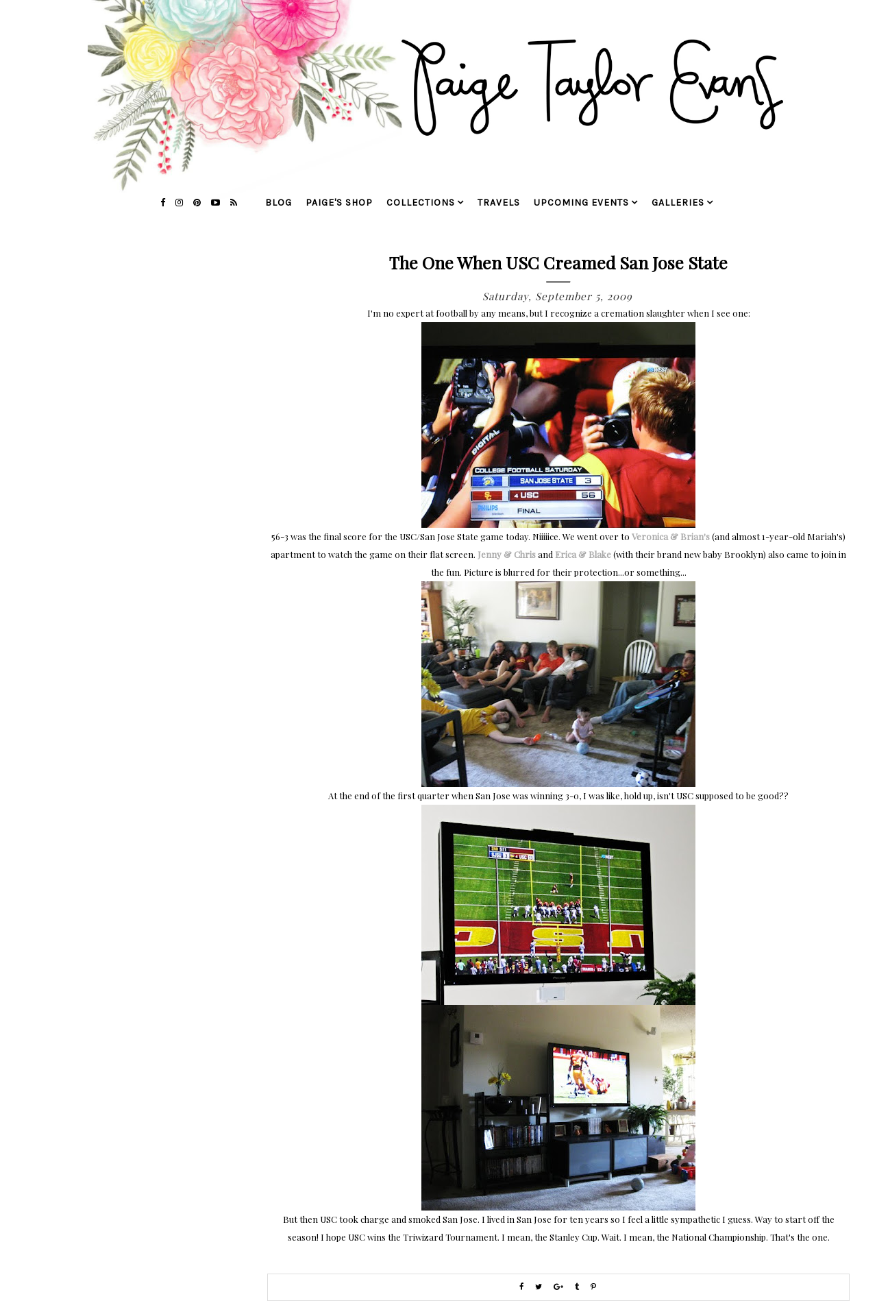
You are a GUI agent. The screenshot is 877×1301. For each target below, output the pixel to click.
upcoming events (581, 202)
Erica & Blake (583, 554)
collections (420, 202)
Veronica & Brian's (671, 536)
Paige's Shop (339, 202)
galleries (678, 202)
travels (499, 202)
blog (278, 202)
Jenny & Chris (507, 554)
